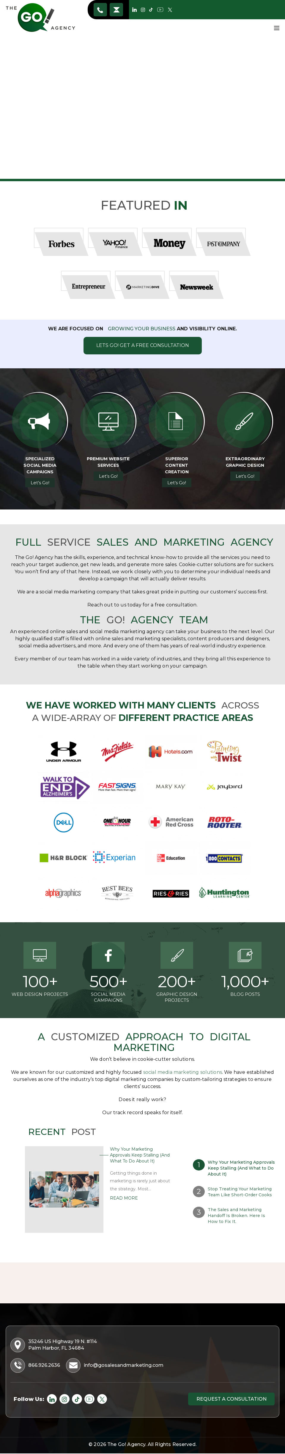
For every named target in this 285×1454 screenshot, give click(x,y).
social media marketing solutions (182, 1072)
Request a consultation (231, 1399)
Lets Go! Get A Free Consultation (142, 345)
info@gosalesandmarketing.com (116, 9)
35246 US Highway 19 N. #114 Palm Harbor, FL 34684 (54, 1345)
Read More (124, 1198)
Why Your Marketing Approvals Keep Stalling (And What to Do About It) (140, 1155)
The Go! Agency (126, 1445)
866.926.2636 (100, 10)
